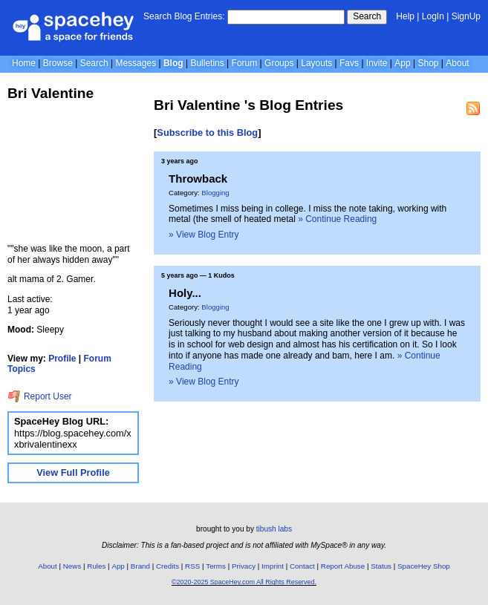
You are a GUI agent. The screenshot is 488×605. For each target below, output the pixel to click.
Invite (377, 63)
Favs (349, 63)
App (402, 63)
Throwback (198, 178)
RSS (192, 566)
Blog (173, 63)
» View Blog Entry (204, 234)
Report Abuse (343, 566)
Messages (135, 63)
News (72, 566)
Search (367, 16)
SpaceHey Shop (423, 566)
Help (405, 16)
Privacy (244, 566)
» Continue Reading (337, 219)
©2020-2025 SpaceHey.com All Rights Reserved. (244, 582)
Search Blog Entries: (183, 16)
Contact (302, 566)
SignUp (466, 16)
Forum (245, 63)
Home (24, 63)
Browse (58, 63)
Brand (140, 566)
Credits (167, 566)
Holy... (185, 293)
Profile (62, 358)
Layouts (316, 63)
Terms (216, 566)
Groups (278, 63)
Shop (427, 63)
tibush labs (274, 529)
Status (381, 566)
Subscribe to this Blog (207, 132)
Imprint (272, 566)
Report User (39, 396)
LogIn (433, 16)
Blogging (215, 193)
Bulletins (207, 63)
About (457, 63)
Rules (96, 566)
